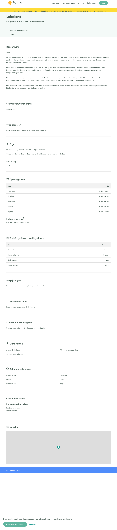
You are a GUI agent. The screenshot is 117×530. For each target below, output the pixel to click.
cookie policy (68, 519)
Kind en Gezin (26, 154)
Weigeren (32, 524)
